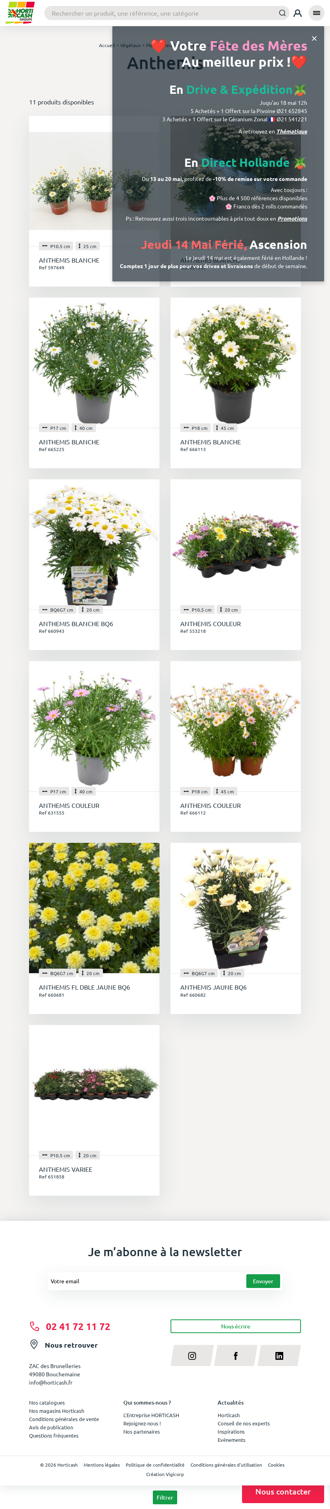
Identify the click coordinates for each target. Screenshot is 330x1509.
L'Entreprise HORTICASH (151, 1415)
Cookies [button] (276, 1465)
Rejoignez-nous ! (142, 1423)
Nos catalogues (47, 1402)
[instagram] (192, 1355)
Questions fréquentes (54, 1435)
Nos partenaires (141, 1431)
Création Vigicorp (165, 1474)
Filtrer (165, 1497)
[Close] (314, 38)
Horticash (229, 1415)
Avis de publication (51, 1427)
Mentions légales (102, 1465)
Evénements (232, 1439)
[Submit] (280, 12)
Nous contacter (283, 1491)
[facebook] (236, 1355)
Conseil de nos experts (244, 1423)
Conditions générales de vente (64, 1419)
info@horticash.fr (50, 1382)
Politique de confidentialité (155, 1465)
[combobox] (167, 13)
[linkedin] (279, 1355)
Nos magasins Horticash (56, 1410)
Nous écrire (235, 1326)
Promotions (292, 218)
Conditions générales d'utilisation (226, 1465)
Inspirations (231, 1431)
